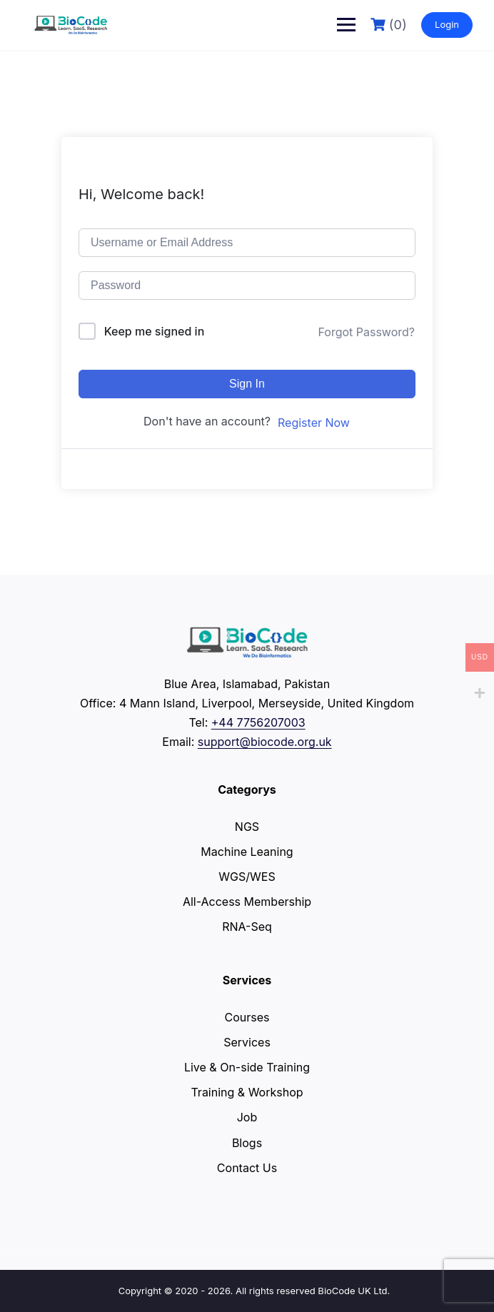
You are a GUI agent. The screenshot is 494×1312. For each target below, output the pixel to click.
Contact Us (247, 1168)
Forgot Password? (366, 332)
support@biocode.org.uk (265, 742)
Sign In (247, 384)
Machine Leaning (247, 851)
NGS (247, 826)
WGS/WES (246, 876)
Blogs (247, 1143)
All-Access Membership (247, 901)
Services (247, 1042)
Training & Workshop (247, 1092)
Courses (247, 1017)
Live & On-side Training (247, 1067)
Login (447, 24)
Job (247, 1117)
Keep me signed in (154, 331)
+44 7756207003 (258, 722)
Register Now (314, 422)
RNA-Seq (247, 926)
